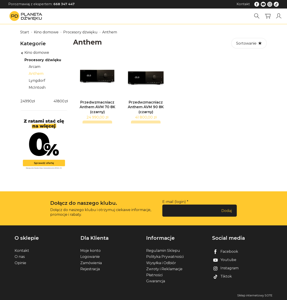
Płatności (154, 275)
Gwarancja (155, 281)
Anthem (36, 73)
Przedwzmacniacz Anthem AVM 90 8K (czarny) (146, 108)
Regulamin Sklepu (163, 250)
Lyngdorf (37, 80)
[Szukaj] (256, 16)
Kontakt (243, 4)
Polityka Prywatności (165, 257)
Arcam (34, 67)
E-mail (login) (174, 202)
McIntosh (37, 87)
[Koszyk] (267, 16)
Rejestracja (90, 269)
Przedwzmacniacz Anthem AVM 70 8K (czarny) (97, 108)
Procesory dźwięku (42, 60)
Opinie (20, 263)
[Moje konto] (278, 16)
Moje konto (90, 250)
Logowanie (90, 257)
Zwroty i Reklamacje (164, 269)
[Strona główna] (27, 16)
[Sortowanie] (249, 43)
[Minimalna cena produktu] (26, 101)
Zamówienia (91, 263)
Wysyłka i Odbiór (161, 263)
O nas (20, 257)
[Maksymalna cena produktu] (59, 101)
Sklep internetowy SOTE (254, 295)
